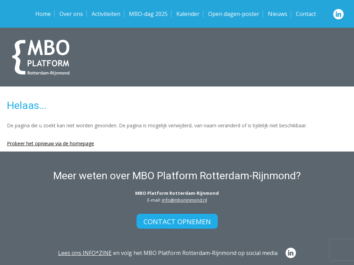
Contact (306, 14)
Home (43, 14)
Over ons (71, 14)
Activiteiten (106, 14)
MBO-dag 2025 (148, 14)
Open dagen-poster (233, 14)
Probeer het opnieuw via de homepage (50, 143)
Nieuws (277, 14)
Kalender (187, 14)
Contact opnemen (177, 221)
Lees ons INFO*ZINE (85, 253)
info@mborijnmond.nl (184, 200)
